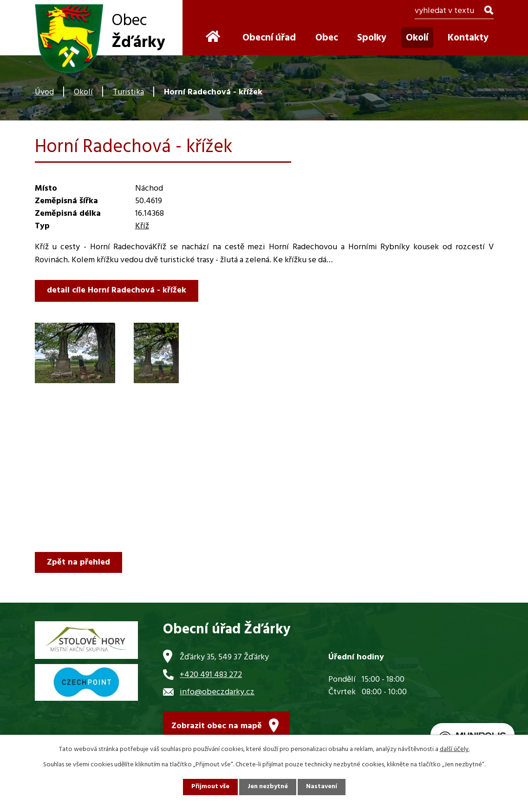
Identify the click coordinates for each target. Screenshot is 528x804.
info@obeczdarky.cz (217, 692)
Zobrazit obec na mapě (216, 726)
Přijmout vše (209, 787)
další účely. (454, 749)
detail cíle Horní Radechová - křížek (117, 290)
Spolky (371, 38)
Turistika (128, 92)
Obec (326, 38)
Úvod (44, 92)
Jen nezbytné (268, 787)
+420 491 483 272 (211, 675)
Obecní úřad (269, 38)
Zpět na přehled (79, 562)
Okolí (83, 92)
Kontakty (468, 38)
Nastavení (322, 787)
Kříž (142, 226)
